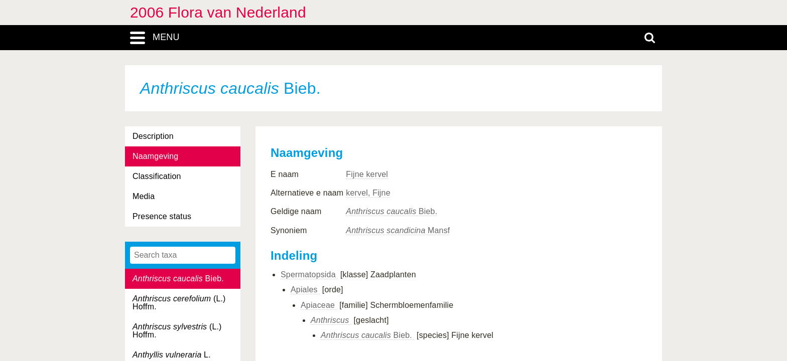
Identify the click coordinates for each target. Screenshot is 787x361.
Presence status (162, 216)
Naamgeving (155, 156)
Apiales (305, 289)
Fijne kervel (367, 174)
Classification (157, 176)
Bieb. (178, 278)
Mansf (398, 230)
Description (153, 136)
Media (144, 196)
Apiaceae (319, 305)
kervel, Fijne (368, 193)
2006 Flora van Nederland (218, 12)
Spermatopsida (309, 274)
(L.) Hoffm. (179, 302)
